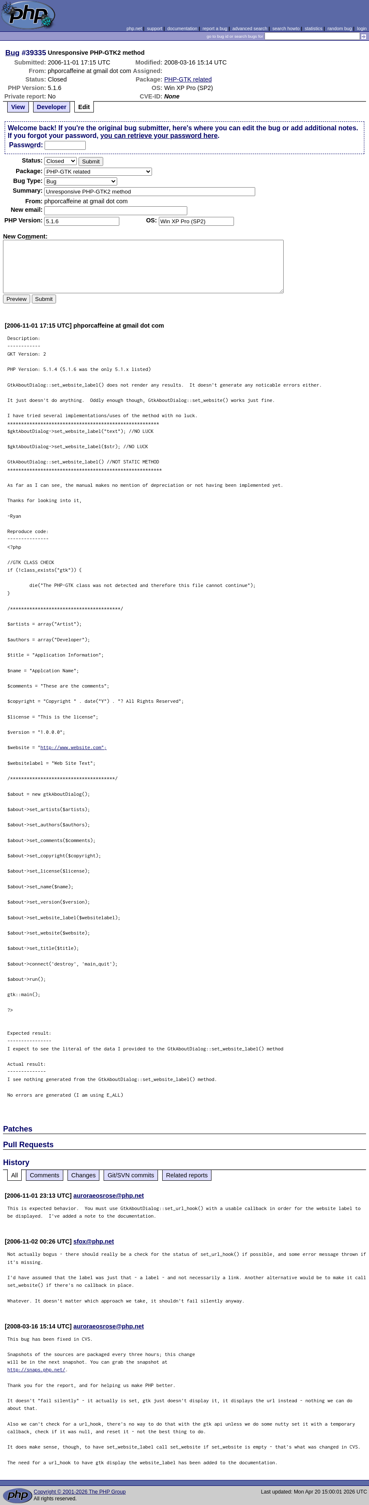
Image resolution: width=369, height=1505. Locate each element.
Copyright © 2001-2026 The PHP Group (80, 1492)
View (18, 107)
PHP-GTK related (188, 79)
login (362, 28)
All (14, 1175)
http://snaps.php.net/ (36, 1369)
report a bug (215, 28)
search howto (285, 28)
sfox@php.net (93, 1241)
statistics (313, 28)
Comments (44, 1175)
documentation (182, 28)
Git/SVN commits (130, 1175)
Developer (52, 107)
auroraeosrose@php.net (108, 1195)
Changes (83, 1175)
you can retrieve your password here (158, 135)
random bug (339, 28)
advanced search (249, 28)
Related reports (187, 1175)
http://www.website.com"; (73, 747)
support (154, 28)
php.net (134, 28)
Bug (13, 52)
